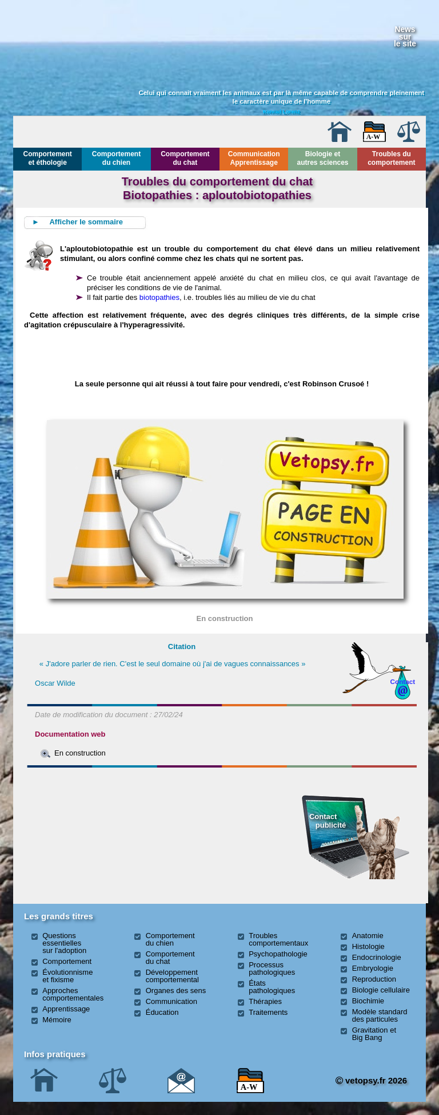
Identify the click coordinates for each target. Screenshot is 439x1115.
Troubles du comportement (391, 158)
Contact (403, 681)
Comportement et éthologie (47, 158)
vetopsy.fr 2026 (371, 1080)
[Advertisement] (88, 834)
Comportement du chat (185, 158)
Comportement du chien (116, 158)
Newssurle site (405, 36)
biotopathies (159, 297)
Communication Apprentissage (254, 158)
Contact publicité (327, 820)
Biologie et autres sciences (322, 158)
